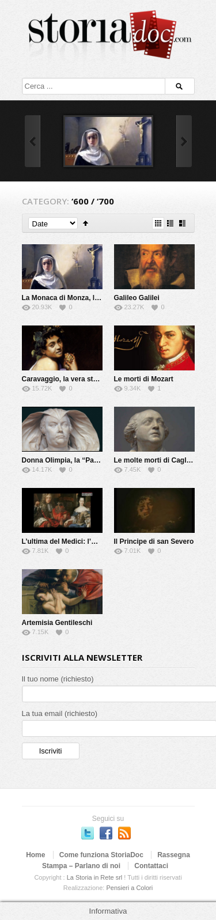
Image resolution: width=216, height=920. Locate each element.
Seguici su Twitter (87, 833)
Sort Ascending (85, 223)
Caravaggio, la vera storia (64, 379)
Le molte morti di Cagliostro (160, 460)
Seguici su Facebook (106, 833)
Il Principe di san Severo (154, 541)
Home (35, 855)
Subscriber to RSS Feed (124, 833)
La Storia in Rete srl (95, 877)
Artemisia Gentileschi (57, 623)
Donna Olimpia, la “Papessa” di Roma (84, 460)
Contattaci (151, 866)
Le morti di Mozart (143, 379)
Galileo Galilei (137, 298)
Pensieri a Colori (129, 887)
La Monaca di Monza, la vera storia (78, 298)
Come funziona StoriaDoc (101, 855)
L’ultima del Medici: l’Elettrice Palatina (84, 541)
